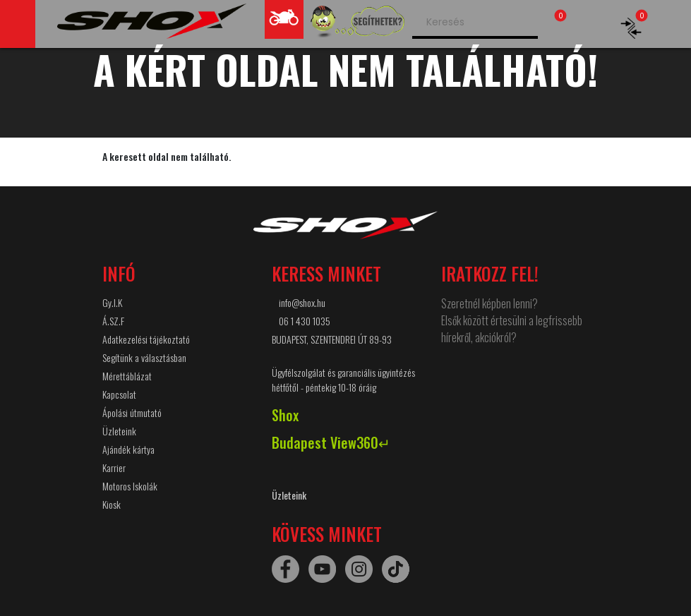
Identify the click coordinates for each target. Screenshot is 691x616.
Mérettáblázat (127, 375)
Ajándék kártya (128, 449)
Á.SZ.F (113, 320)
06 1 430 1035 (304, 320)
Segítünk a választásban (144, 357)
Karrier (114, 467)
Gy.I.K (112, 302)
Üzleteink (119, 430)
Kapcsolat (119, 394)
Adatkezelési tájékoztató (146, 339)
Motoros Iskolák (129, 485)
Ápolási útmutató (132, 412)
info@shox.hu (302, 302)
